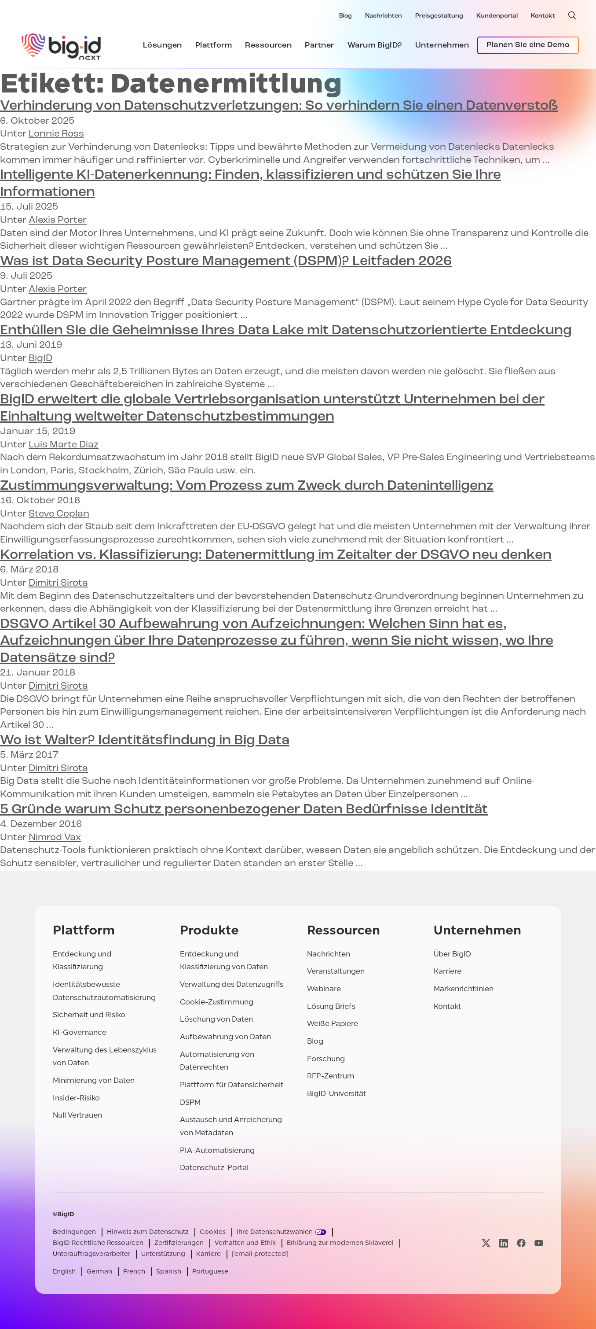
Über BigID (452, 954)
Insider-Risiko (76, 1098)
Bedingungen (74, 1232)
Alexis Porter (58, 220)
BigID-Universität (336, 1093)
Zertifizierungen (179, 1243)
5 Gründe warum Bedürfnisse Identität (244, 810)
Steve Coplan (59, 514)
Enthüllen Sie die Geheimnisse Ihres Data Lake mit (286, 331)
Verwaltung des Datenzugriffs (231, 984)
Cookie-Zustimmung (216, 1002)
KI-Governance (79, 1032)
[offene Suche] (572, 15)
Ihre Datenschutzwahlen (275, 1232)
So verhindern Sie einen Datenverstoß (279, 106)
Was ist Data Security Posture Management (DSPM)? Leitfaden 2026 (226, 262)
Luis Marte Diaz (64, 445)
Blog (345, 16)
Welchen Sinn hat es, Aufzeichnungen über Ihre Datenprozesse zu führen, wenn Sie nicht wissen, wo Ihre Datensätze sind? (276, 641)
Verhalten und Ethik (245, 1243)
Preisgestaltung (439, 16)
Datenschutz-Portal (214, 1167)
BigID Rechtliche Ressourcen (98, 1243)
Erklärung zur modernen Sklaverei (340, 1243)
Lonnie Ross (56, 134)
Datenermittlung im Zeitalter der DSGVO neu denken (276, 555)
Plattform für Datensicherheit (231, 1085)
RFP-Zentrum (331, 1076)
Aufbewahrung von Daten (225, 1037)
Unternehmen (442, 45)
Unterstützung (163, 1254)
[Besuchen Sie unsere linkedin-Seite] (503, 1243)
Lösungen (162, 45)
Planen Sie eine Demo (528, 45)
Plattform (213, 45)
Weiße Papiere (332, 1023)
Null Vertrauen (77, 1115)
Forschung (326, 1059)
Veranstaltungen (336, 971)
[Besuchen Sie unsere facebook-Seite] (521, 1243)
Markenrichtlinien (464, 989)
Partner (319, 45)
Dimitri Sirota (58, 583)
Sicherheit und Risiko (89, 1015)
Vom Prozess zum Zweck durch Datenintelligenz (247, 486)
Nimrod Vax (55, 838)
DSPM (190, 1102)
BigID (40, 359)
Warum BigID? (374, 45)
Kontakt (543, 16)
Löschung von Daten (216, 1019)
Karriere (447, 971)
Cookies (213, 1232)
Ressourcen (268, 45)
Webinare (324, 989)
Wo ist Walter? (144, 741)
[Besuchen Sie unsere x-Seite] (486, 1243)
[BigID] (62, 45)
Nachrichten (383, 16)
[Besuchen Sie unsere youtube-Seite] (538, 1243)
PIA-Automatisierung (217, 1150)
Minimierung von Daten (94, 1080)
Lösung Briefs (331, 1006)
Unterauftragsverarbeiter (91, 1254)
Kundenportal (497, 16)
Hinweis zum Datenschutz (148, 1232)
